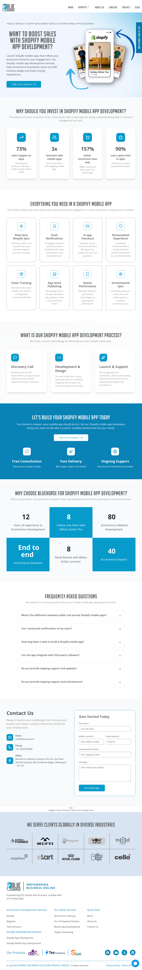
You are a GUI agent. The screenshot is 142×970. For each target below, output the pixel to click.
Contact (126, 7)
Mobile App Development (67, 926)
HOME (10, 23)
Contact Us (92, 926)
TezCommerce (14, 926)
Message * (83, 762)
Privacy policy (113, 965)
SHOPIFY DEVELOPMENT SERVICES (41, 23)
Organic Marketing (63, 932)
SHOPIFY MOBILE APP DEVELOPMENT (77, 23)
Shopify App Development (20, 937)
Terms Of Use (128, 965)
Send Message (91, 788)
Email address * (113, 736)
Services (83, 7)
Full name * (84, 723)
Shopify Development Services (24, 932)
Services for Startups (65, 915)
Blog (137, 7)
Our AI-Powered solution (66, 921)
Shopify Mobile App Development (24, 943)
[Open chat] (135, 963)
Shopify (10, 915)
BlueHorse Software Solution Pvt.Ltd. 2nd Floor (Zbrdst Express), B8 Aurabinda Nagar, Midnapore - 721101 (41, 762)
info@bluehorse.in (24, 739)
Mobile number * (86, 736)
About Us (99, 7)
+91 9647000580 (23, 749)
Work (70, 7)
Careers (113, 7)
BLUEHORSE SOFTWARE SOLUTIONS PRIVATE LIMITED (41, 965)
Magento (11, 921)
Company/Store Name (89, 749)
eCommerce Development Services (27, 909)
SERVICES (19, 23)
